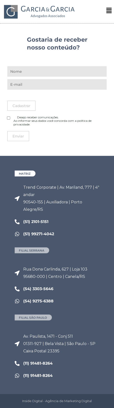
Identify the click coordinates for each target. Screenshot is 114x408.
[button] (109, 11)
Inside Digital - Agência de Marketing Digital (57, 401)
